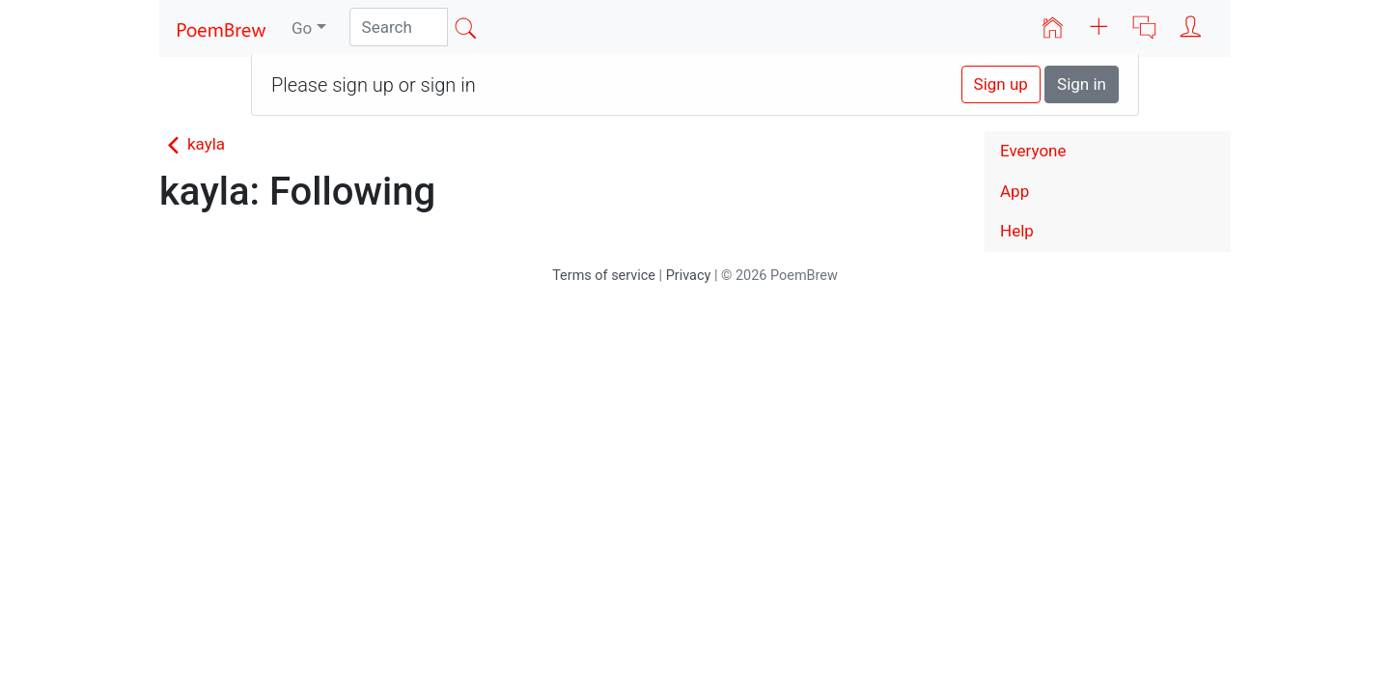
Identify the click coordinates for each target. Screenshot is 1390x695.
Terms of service (603, 275)
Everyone (1033, 150)
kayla (192, 143)
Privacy (688, 275)
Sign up (1001, 84)
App (1014, 191)
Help (1017, 230)
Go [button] (302, 28)
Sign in (1081, 84)
